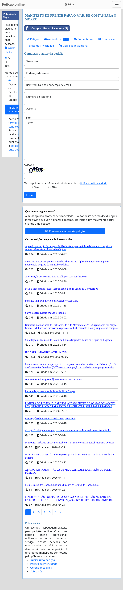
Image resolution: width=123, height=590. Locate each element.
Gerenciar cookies (41, 567)
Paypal (12, 84)
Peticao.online (13, 4)
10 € (7, 66)
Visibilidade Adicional (73, 45)
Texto (27, 117)
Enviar (30, 195)
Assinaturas (56, 39)
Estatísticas (106, 39)
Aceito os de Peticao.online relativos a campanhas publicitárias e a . (16, 134)
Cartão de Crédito (12, 96)
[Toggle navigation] (116, 4)
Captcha (29, 164)
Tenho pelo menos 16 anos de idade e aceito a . (66, 183)
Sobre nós (36, 571)
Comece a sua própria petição (65, 231)
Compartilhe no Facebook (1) (46, 28)
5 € (10, 58)
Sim (36, 187)
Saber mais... (10, 49)
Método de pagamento (12, 74)
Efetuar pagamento (14, 109)
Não (54, 187)
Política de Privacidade (40, 45)
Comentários (83, 39)
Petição (33, 39)
